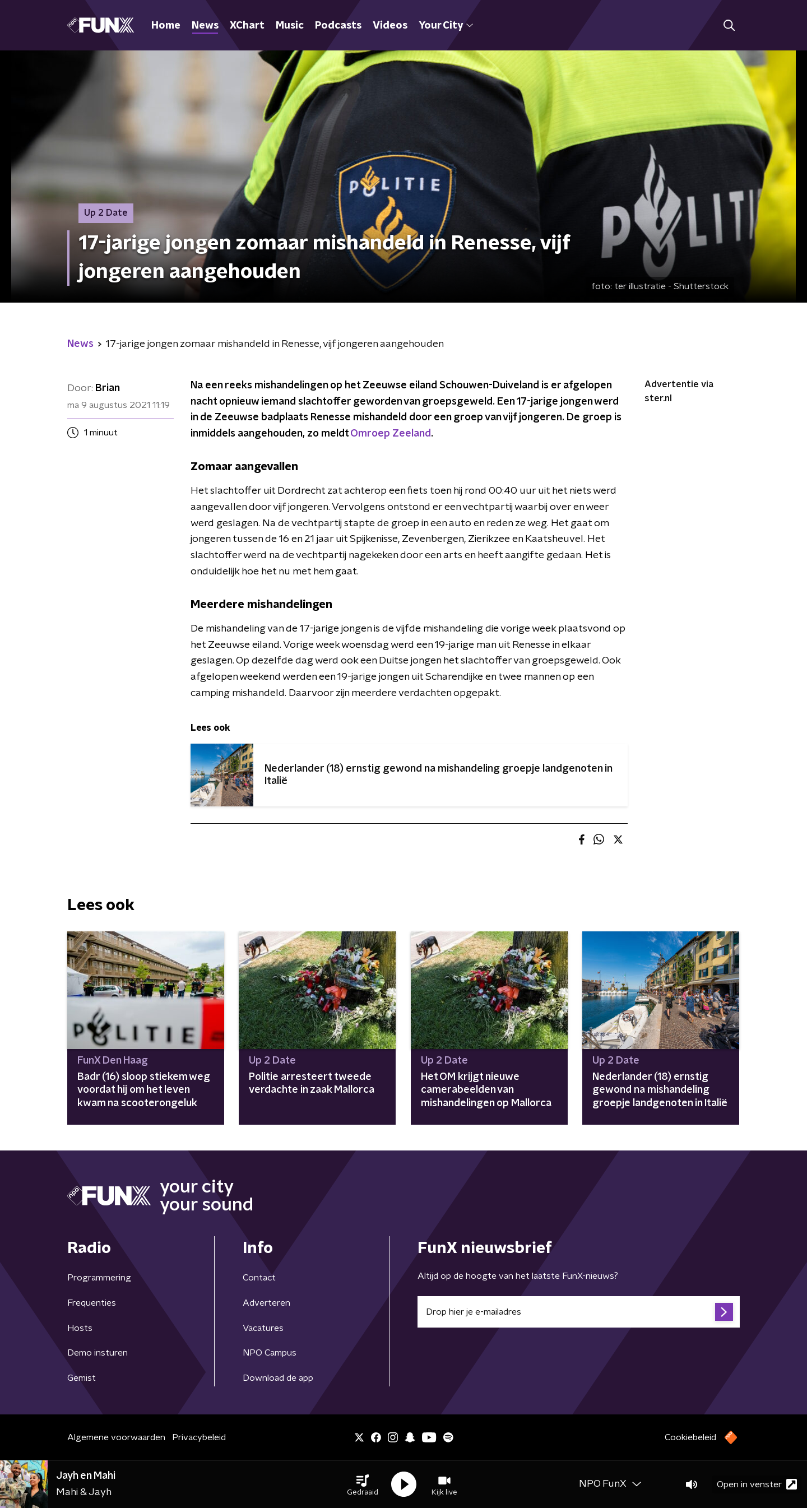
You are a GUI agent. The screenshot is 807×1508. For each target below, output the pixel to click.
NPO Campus (269, 1352)
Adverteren (266, 1302)
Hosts (79, 1328)
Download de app (278, 1378)
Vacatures (263, 1328)
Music (290, 26)
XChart (247, 26)
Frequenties (91, 1302)
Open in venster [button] (757, 1484)
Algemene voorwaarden (116, 1437)
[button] (363, 1484)
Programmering (99, 1277)
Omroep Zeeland (390, 434)
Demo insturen (97, 1352)
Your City (446, 26)
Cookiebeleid (690, 1437)
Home (165, 26)
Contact (259, 1277)
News (205, 26)
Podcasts (338, 26)
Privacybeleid (199, 1437)
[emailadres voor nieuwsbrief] (579, 1312)
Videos (390, 26)
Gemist (81, 1378)
